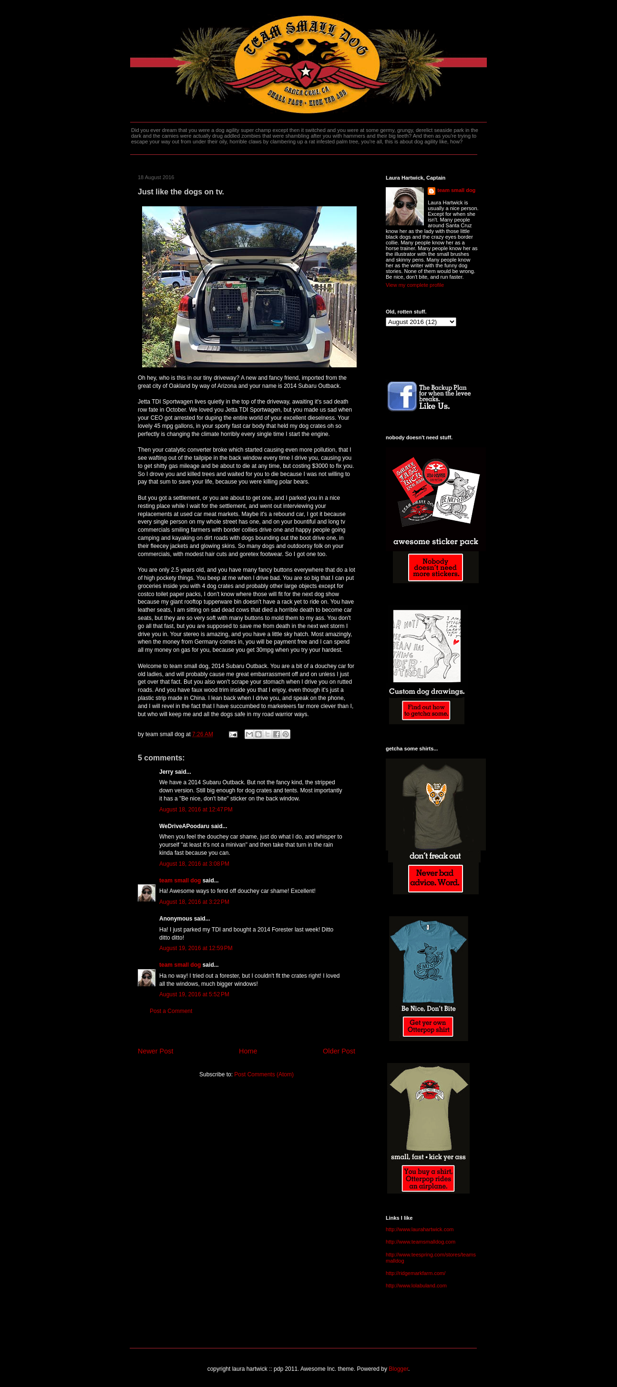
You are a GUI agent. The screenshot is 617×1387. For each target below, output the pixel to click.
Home (248, 1051)
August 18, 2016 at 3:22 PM (194, 902)
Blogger (398, 1369)
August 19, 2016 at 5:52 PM (194, 994)
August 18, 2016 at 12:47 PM (196, 809)
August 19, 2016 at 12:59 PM (196, 948)
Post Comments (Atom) (264, 1074)
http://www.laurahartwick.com (419, 1229)
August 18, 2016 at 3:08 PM (194, 864)
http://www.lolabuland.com (416, 1285)
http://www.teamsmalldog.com (420, 1242)
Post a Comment (171, 1011)
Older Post (339, 1051)
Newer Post (155, 1051)
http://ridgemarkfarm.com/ (415, 1273)
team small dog (180, 880)
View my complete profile (415, 285)
